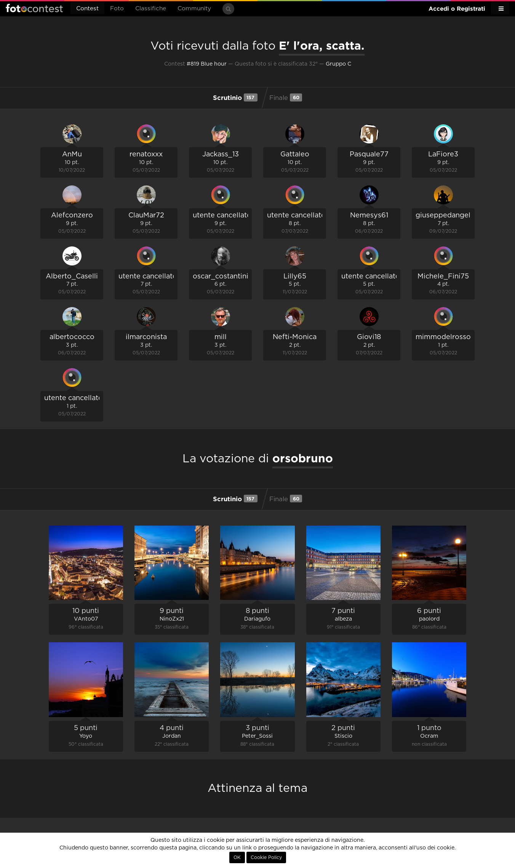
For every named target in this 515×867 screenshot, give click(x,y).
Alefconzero (72, 215)
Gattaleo (294, 154)
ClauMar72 (146, 215)
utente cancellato (222, 215)
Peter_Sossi (257, 736)
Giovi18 (369, 337)
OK (237, 857)
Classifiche (150, 8)
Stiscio (343, 736)
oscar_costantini (220, 276)
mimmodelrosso (443, 337)
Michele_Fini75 (443, 276)
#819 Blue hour (207, 64)
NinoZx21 (172, 619)
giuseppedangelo (445, 215)
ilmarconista (146, 337)
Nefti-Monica (295, 337)
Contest (87, 8)
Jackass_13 (220, 154)
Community (194, 8)
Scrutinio (235, 97)
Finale (285, 97)
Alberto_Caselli (72, 276)
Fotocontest (34, 8)
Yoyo (85, 736)
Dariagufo (257, 619)
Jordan (171, 736)
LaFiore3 (443, 154)
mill (220, 337)
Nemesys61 (369, 215)
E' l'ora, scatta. (322, 45)
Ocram (429, 736)
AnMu (72, 154)
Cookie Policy (266, 857)
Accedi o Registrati (457, 8)
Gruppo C (338, 64)
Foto (117, 8)
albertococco (72, 337)
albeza (343, 619)
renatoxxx (146, 154)
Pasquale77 (369, 154)
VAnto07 (86, 619)
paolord (429, 619)
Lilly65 (294, 276)
